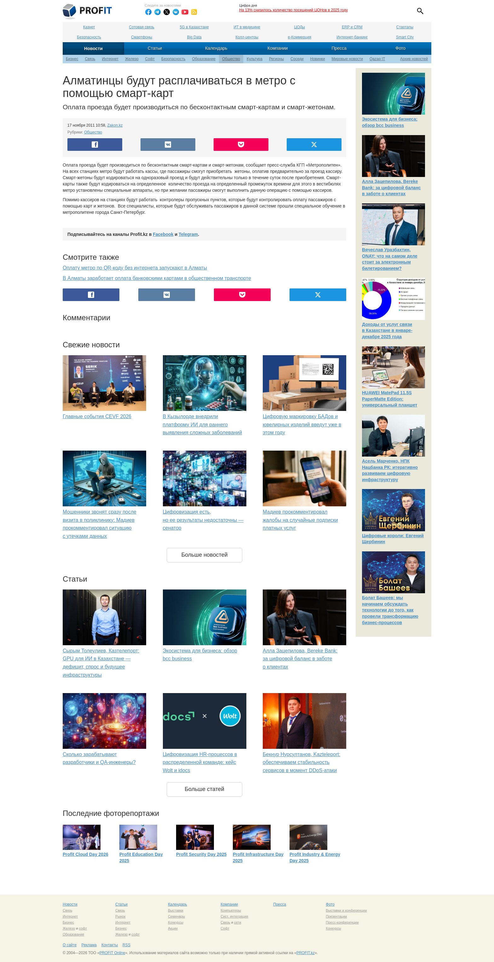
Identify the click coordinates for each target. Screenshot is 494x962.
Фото (400, 48)
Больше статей (204, 789)
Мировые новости (347, 59)
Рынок (120, 916)
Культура (254, 59)
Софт (150, 59)
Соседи (296, 59)
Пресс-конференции (342, 922)
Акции (173, 928)
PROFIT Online (112, 953)
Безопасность (89, 37)
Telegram (188, 234)
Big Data (194, 37)
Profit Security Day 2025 (201, 854)
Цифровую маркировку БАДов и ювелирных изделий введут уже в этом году (302, 424)
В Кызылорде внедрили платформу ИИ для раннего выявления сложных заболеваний (202, 424)
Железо (132, 59)
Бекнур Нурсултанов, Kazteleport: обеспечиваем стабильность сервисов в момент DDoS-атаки (301, 762)
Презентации (336, 916)
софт (83, 928)
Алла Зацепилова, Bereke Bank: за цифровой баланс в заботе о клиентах (300, 658)
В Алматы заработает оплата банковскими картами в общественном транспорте (157, 278)
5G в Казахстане (194, 27)
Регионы (276, 59)
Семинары (176, 916)
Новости (93, 48)
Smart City (405, 37)
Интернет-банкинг (352, 37)
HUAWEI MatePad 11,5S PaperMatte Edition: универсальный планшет (389, 398)
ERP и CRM (352, 27)
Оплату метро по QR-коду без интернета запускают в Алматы (135, 267)
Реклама (88, 945)
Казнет (89, 27)
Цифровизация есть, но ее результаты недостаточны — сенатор (203, 520)
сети (237, 922)
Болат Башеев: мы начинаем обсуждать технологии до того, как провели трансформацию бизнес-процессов (390, 610)
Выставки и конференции (346, 910)
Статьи (155, 48)
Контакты (109, 945)
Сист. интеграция (234, 916)
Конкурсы (175, 922)
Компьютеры (231, 910)
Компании (277, 48)
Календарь (216, 48)
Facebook (163, 234)
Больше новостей (204, 555)
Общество (231, 59)
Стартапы (404, 27)
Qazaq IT (377, 59)
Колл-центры (247, 37)
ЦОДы (299, 27)
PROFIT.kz (305, 953)
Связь (90, 59)
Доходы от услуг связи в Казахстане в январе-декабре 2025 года (387, 330)
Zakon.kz (115, 125)
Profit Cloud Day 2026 (85, 854)
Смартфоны (141, 37)
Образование (203, 59)
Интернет (110, 59)
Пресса (338, 48)
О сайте (70, 945)
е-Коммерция (299, 37)
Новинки (317, 59)
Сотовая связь (141, 27)
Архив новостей (414, 59)
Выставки (175, 910)
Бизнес (72, 59)
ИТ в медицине (247, 27)
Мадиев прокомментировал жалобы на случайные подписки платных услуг (300, 520)
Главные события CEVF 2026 (97, 416)
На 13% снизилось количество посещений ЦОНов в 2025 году (293, 10)
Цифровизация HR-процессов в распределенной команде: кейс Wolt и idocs (200, 762)
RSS (126, 945)
